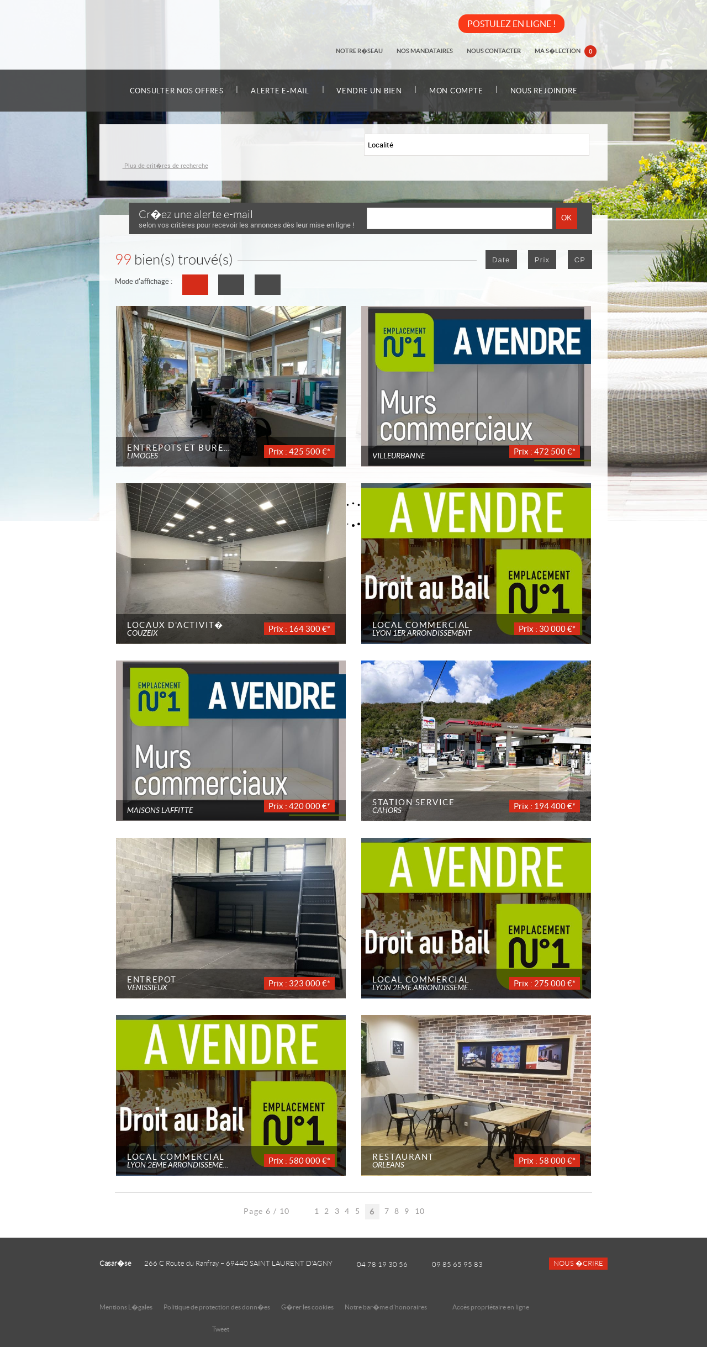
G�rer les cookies (307, 1307)
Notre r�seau (361, 50)
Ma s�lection (566, 52)
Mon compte (458, 91)
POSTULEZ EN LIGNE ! (511, 24)
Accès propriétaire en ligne (490, 1307)
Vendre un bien (369, 91)
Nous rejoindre (547, 91)
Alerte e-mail (278, 91)
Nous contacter (495, 50)
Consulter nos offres (173, 91)
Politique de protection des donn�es (216, 1307)
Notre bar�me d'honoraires (386, 1307)
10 (420, 1211)
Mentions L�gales (125, 1307)
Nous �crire (578, 1263)
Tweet (220, 1329)
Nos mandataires (426, 50)
